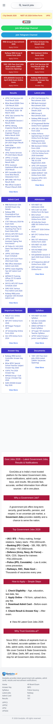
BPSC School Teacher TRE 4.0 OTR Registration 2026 (40, 160)
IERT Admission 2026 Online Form (40, 268)
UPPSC (4, 705)
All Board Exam (33, 684)
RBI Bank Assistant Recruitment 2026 (39, 104)
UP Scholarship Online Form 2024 (14, 332)
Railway (30, 693)
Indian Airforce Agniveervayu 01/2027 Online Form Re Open (40, 135)
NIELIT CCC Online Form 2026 (12, 317)
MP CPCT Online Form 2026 (40, 235)
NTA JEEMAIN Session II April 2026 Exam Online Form (41, 257)
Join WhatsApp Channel (26, 28)
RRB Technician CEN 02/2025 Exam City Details (13, 207)
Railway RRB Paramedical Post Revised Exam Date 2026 (12, 215)
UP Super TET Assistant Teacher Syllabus (41, 332)
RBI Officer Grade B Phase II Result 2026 (13, 186)
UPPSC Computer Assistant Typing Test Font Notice (13, 241)
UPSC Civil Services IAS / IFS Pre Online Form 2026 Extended (40, 153)
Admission (40, 199)
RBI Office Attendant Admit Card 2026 (13, 265)
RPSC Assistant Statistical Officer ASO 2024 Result (13, 167)
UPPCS (4, 702)
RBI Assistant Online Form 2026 (40, 147)
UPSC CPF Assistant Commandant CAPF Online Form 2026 (39, 167)
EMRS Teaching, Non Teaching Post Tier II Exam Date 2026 (13, 228)
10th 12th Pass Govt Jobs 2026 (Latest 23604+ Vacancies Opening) (39, 359)
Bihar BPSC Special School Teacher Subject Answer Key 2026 (14, 365)
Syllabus (40, 310)
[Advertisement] (26, 422)
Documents (39, 350)
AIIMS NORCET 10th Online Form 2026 (39, 174)
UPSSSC (5, 711)
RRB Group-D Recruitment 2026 (39, 114)
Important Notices (13, 310)
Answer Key (13, 350)
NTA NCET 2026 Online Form (40, 230)
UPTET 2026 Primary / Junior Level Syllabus (40, 337)
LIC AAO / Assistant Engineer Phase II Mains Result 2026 (12, 133)
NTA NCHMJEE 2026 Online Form (39, 251)
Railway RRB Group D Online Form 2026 (40, 119)
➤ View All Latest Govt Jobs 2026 (26, 622)
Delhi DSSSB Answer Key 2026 (13, 384)
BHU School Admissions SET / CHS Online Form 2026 (40, 217)
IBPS (29, 687)
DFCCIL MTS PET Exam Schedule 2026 (14, 284)
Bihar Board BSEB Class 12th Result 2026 (14, 104)
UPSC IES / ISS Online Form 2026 (40, 129)
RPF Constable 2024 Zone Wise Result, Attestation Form (13, 174)
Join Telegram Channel (26, 34)
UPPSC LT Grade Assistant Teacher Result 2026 (12, 160)
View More (13, 192)
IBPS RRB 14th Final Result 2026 (13, 181)
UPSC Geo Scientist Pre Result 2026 (14, 116)
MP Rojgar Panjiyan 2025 (13, 327)
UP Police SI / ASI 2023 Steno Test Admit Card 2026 (14, 248)
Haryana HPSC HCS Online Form (39, 179)
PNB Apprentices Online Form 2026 (39, 142)
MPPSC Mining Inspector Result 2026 (13, 127)
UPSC (4, 708)
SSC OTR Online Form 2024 (13, 337)
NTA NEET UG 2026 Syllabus (39, 317)
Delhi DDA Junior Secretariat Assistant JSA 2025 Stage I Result (14, 140)
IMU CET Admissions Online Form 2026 (40, 240)
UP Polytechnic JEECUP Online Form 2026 (40, 263)
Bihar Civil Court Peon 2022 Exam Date (14, 259)
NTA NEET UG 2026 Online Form (39, 245)
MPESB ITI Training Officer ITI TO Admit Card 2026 (13, 278)
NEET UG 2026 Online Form (35, 15)
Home (4, 684)
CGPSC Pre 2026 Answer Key (11, 371)
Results (13, 93)
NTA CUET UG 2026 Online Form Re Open (40, 211)
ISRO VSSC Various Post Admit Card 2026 (13, 289)
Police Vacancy (33, 690)
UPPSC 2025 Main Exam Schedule (12, 254)
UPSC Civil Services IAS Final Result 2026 (14, 99)
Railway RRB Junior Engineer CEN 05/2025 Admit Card (14, 295)
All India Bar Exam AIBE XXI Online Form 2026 (40, 224)
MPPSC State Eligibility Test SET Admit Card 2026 (14, 271)
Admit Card (13, 199)
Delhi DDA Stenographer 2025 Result (12, 147)
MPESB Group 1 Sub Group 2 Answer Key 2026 (13, 377)
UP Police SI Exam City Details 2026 (40, 109)
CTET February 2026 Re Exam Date (14, 222)
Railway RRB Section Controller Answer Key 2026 (14, 358)
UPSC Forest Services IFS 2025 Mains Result (13, 154)
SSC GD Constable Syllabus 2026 (39, 322)
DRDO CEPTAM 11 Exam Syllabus (39, 327)
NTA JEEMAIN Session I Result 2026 (14, 121)
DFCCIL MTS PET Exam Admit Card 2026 (14, 235)
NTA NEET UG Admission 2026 (38, 206)
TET (28, 698)
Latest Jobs (39, 93)
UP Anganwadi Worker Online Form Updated (40, 124)
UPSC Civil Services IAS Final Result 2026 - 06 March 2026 (14, 110)
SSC (28, 696)
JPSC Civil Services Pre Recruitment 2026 (40, 99)
